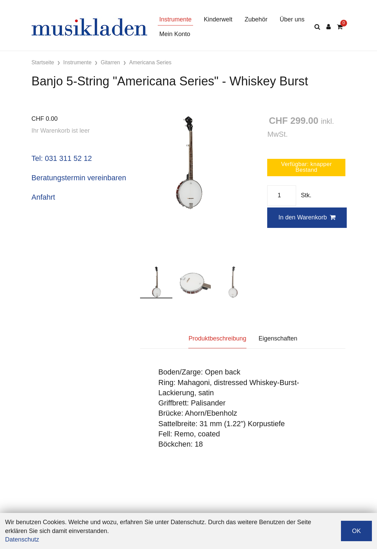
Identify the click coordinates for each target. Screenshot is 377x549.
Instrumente (175, 19)
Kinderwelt (218, 19)
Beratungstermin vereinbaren (79, 177)
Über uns (292, 19)
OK (356, 531)
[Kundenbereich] (328, 27)
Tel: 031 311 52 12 (62, 158)
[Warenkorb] (340, 27)
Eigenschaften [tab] (278, 338)
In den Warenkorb (307, 217)
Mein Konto (174, 34)
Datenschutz (22, 539)
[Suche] (317, 27)
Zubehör (256, 19)
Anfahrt (43, 197)
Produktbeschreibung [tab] (217, 338)
